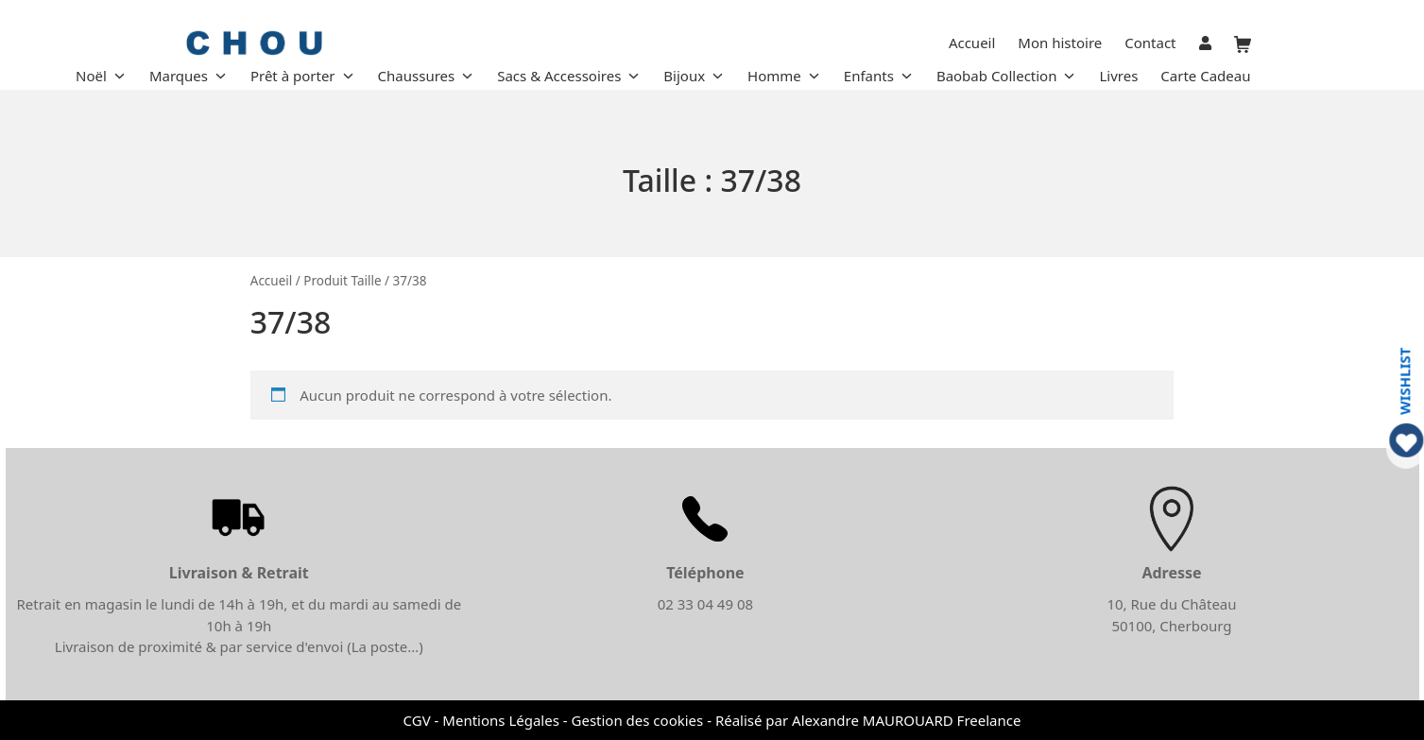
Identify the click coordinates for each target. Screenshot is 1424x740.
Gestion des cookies (638, 720)
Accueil (271, 280)
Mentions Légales (500, 720)
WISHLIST (1404, 380)
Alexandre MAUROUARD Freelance (906, 720)
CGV (417, 720)
